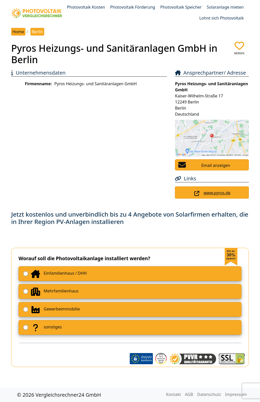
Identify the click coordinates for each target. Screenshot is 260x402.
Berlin (37, 31)
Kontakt (173, 394)
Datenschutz (209, 394)
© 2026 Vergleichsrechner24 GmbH (59, 394)
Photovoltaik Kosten (86, 7)
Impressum (236, 394)
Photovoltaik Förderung (132, 7)
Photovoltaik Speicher (181, 7)
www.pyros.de (217, 193)
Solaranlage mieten (225, 7)
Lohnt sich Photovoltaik (221, 18)
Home (18, 31)
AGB (189, 394)
